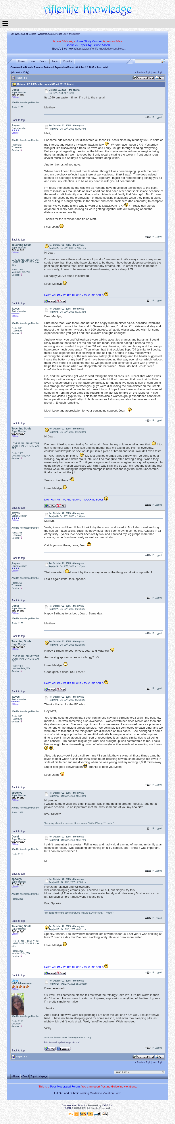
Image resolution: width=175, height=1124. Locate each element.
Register (75, 34)
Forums (38, 67)
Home (21, 61)
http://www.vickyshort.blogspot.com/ (61, 1042)
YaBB (67, 1108)
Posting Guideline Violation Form (100, 1093)
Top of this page (39, 1076)
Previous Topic (144, 72)
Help (32, 61)
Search (43, 61)
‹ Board (25, 1076)
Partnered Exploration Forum (59, 67)
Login (65, 34)
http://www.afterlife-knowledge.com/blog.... (101, 48)
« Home (15, 1076)
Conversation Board (21, 67)
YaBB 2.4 (107, 1105)
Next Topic (158, 72)
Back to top (18, 120)
